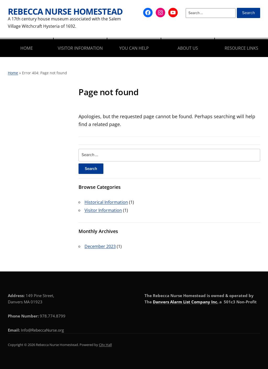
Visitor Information (80, 48)
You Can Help (134, 48)
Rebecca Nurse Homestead (65, 11)
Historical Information (106, 202)
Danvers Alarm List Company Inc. (185, 301)
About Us (187, 48)
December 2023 (100, 246)
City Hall (105, 344)
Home (26, 48)
